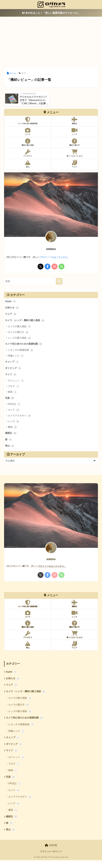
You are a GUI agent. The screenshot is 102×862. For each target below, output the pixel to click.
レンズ (13, 422)
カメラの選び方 (18, 332)
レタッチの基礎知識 (20, 350)
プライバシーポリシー (51, 853)
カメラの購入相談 (19, 327)
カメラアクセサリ (19, 416)
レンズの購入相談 (19, 338)
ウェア (11, 314)
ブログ (13, 387)
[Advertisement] (51, 42)
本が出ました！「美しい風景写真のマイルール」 (51, 13)
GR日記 (14, 405)
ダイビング (13, 369)
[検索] (59, 281)
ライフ (11, 375)
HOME (51, 847)
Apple (10, 301)
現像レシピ (16, 356)
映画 (12, 393)
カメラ (13, 410)
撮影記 (11, 434)
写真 (9, 399)
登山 (9, 447)
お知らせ (12, 308)
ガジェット (16, 381)
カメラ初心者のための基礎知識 (23, 344)
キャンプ (12, 362)
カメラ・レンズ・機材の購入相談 (25, 321)
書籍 (12, 428)
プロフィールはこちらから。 (55, 257)
